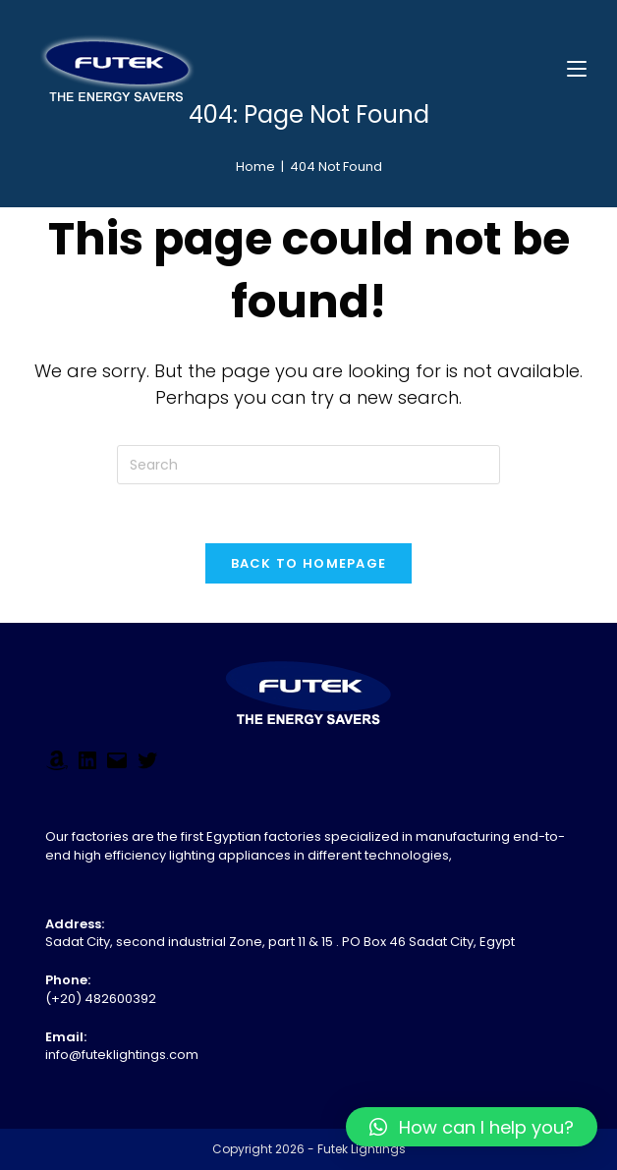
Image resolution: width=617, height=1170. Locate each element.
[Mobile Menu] (577, 68)
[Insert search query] (308, 464)
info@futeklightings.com (121, 1054)
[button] (471, 1126)
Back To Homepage (309, 563)
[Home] (255, 166)
